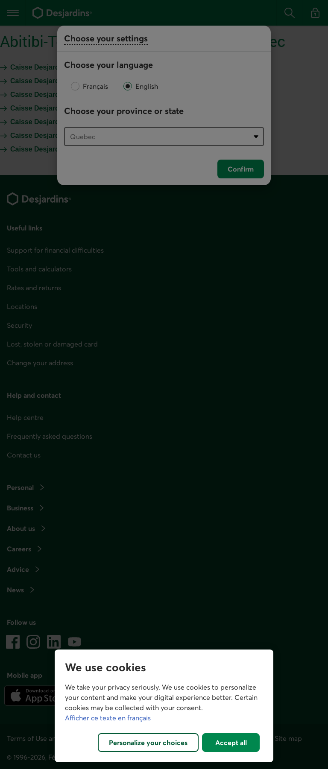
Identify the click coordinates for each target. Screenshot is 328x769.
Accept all (231, 742)
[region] (164, 706)
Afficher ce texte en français (108, 718)
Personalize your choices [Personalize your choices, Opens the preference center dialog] (148, 742)
